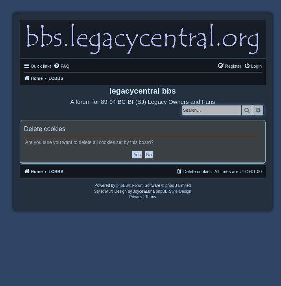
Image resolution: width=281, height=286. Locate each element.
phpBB (122, 185)
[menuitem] (61, 66)
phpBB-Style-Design (173, 191)
